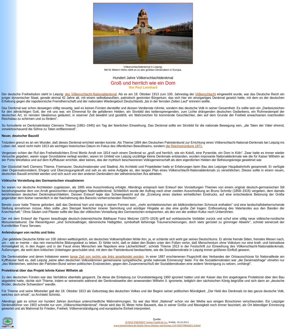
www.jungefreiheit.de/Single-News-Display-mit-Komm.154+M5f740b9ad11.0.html (157, 325)
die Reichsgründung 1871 (184, 146)
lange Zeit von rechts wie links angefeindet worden (107, 256)
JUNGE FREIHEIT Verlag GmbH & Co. (146, 322)
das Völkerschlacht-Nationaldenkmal (91, 94)
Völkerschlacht (205, 94)
